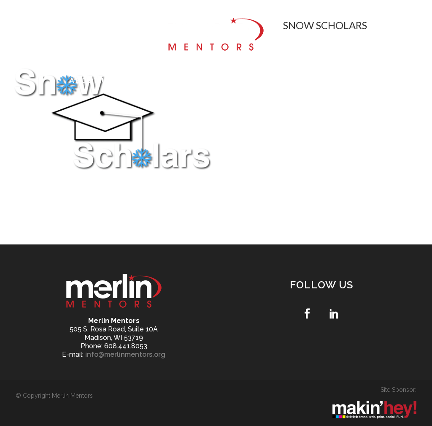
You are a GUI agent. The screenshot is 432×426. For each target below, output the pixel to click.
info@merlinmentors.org (125, 354)
